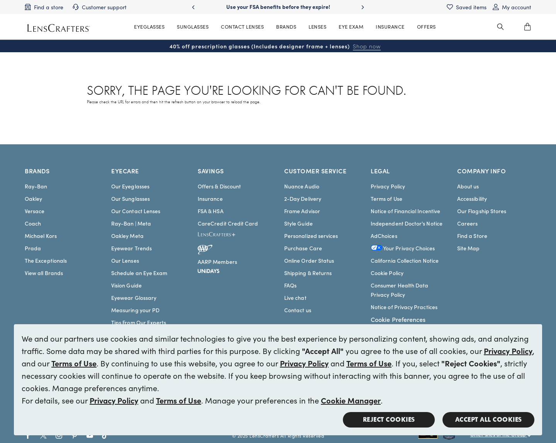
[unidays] (208, 269)
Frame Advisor (302, 211)
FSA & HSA (211, 211)
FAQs (290, 285)
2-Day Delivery (302, 198)
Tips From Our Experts (138, 322)
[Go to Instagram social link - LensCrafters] (59, 435)
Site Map (468, 248)
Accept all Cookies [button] (488, 419)
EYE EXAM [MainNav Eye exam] (351, 26)
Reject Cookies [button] (389, 419)
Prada (33, 248)
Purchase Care (303, 248)
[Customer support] (100, 7)
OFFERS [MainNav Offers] (426, 26)
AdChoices (384, 235)
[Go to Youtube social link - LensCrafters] (89, 435)
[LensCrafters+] (223, 235)
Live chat (295, 297)
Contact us (297, 310)
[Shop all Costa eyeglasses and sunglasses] (456, 435)
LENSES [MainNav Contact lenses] (317, 26)
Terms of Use (74, 362)
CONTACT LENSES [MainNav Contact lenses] (242, 26)
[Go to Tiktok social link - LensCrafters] (105, 435)
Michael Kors (41, 235)
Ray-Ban (36, 186)
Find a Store (472, 235)
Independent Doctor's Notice (406, 223)
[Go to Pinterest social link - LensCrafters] (74, 435)
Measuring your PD (135, 310)
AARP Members (217, 261)
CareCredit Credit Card (228, 223)
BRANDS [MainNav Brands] (286, 26)
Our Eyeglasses (130, 186)
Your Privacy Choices (403, 248)
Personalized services (311, 235)
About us (468, 186)
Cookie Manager (351, 400)
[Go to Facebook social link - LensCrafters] (28, 435)
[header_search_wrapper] (500, 26)
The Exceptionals (46, 260)
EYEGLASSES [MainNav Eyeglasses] (149, 26)
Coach (33, 223)
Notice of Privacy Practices (404, 307)
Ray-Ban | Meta (131, 223)
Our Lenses (125, 260)
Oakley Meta (127, 235)
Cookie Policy (387, 273)
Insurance (210, 198)
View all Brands (44, 273)
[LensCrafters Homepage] (59, 28)
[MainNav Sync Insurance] (390, 27)
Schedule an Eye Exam (139, 273)
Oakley (33, 198)
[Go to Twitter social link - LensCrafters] (43, 435)
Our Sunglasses (130, 198)
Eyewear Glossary (133, 297)
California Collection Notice (405, 260)
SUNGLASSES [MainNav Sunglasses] (192, 26)
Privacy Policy (508, 350)
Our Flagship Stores (481, 211)
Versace (35, 211)
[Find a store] (44, 7)
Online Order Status (309, 260)
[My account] (512, 7)
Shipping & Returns (308, 273)
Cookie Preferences (398, 319)
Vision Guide (126, 285)
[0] (527, 26)
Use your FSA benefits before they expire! (278, 6)
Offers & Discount (219, 186)
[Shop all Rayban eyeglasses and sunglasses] (430, 435)
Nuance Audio (301, 186)
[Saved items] (466, 7)
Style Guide (298, 223)
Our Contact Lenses (135, 211)
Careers (467, 223)
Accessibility (472, 198)
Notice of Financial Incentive (405, 211)
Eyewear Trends (131, 248)
